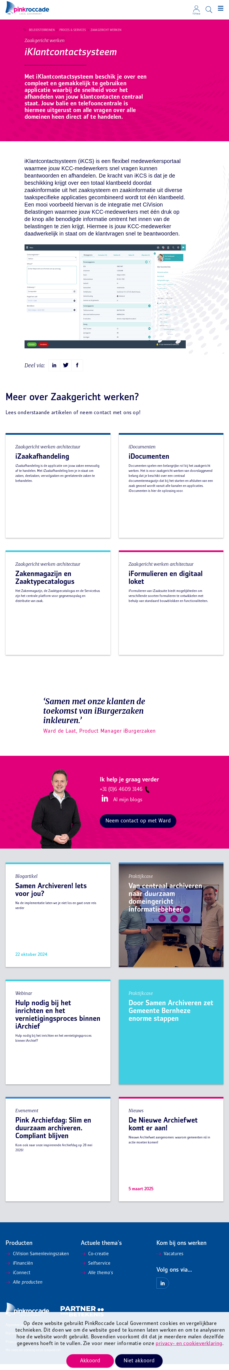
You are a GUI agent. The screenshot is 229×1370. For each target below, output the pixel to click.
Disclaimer (13, 1339)
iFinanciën (19, 1269)
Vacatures (169, 1260)
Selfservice (95, 1269)
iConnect (18, 1279)
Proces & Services (70, 30)
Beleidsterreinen (39, 30)
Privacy (11, 1347)
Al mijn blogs (127, 805)
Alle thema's (97, 1279)
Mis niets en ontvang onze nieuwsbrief (33, 1356)
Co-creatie (95, 1260)
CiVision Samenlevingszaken (37, 1260)
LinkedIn (104, 804)
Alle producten (24, 1288)
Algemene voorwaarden (23, 1331)
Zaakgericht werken (103, 30)
